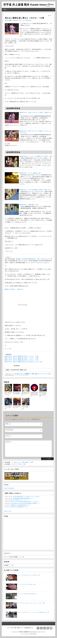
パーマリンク (25, 375)
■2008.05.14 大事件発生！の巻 (29, 204)
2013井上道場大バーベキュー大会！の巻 (25, 407)
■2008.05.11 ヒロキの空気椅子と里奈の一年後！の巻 (35, 189)
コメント (8, 441)
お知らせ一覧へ (8, 511)
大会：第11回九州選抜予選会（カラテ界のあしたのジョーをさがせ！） (25, 496)
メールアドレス (9, 429)
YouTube (44, 628)
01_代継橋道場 (26, 373)
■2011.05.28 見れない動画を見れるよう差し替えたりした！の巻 (23, 361)
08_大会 (49, 373)
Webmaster (15, 20)
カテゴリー (6, 556)
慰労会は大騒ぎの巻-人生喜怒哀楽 (16, 393)
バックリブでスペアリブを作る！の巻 (26, 584)
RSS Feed (48, 628)
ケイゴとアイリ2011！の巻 (18, 464)
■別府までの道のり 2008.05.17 (14, 289)
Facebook (38, 628)
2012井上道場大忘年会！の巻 (16, 407)
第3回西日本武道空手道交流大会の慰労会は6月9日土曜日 (34, 394)
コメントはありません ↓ (27, 20)
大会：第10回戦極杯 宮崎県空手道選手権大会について (22, 498)
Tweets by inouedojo (9, 488)
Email (51, 628)
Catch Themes (33, 633)
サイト (7, 435)
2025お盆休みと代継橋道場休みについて (19, 506)
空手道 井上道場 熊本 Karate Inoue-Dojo (28, 4)
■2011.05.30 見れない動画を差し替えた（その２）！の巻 (21, 360)
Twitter (41, 628)
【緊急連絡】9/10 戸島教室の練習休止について (20, 505)
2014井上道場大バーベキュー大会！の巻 (8, 407)
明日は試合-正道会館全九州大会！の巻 (25, 393)
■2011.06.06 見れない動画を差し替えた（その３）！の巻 (21, 358)
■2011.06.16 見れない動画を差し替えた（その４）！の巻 (21, 356)
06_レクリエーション (42, 373)
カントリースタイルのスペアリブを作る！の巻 (29, 575)
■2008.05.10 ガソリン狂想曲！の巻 (30, 173)
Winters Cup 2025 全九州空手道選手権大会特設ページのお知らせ (24, 501)
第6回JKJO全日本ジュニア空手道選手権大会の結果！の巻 (42, 394)
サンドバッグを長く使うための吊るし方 (27, 593)
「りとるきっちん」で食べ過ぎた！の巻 (21, 462)
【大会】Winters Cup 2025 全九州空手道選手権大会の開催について (25, 503)
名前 (7, 423)
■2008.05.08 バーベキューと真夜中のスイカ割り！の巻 (36, 156)
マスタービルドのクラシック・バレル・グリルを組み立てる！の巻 (33, 612)
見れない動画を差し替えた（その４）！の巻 (8, 393)
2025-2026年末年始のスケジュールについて (19, 500)
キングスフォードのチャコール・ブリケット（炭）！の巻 (31, 603)
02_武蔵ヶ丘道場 (33, 373)
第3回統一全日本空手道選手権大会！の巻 (27, 259)
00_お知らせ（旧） (18, 373)
